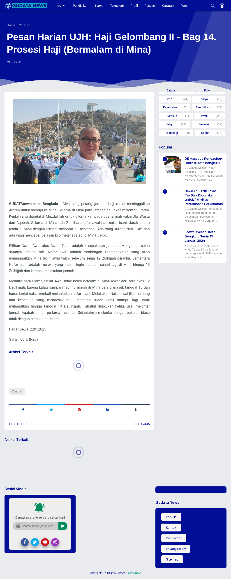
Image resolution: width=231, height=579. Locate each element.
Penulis (171, 517)
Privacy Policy (176, 549)
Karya (99, 5)
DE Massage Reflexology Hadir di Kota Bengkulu (204, 160)
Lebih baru (18, 424)
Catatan (168, 5)
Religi (169, 124)
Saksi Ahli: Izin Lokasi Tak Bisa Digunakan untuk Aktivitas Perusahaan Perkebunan (204, 197)
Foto (183, 5)
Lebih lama (141, 424)
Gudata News (134, 572)
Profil (134, 5)
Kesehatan (170, 107)
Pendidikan (80, 5)
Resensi (150, 5)
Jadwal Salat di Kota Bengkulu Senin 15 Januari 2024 (200, 236)
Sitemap (172, 559)
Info (58, 5)
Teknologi (117, 5)
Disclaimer (174, 538)
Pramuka (171, 116)
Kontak (171, 527)
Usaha (205, 132)
